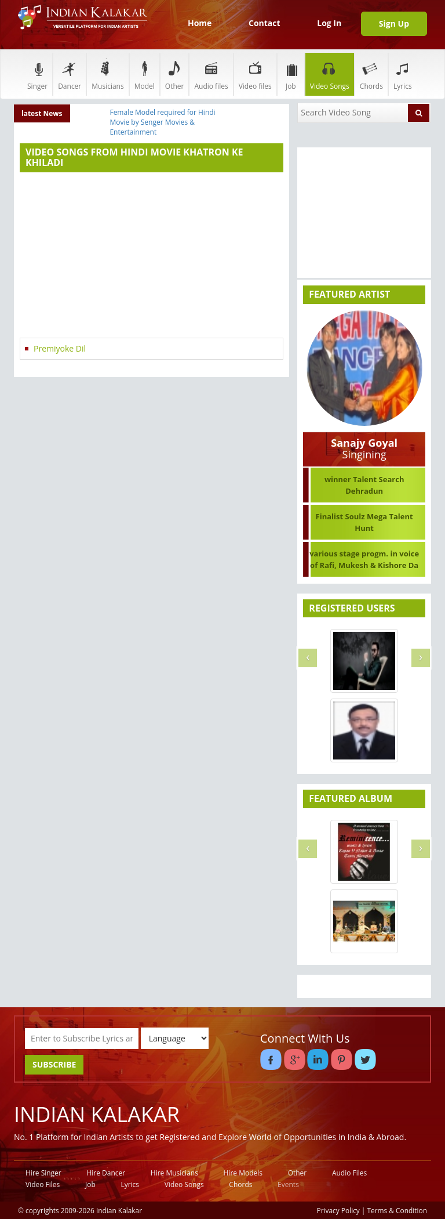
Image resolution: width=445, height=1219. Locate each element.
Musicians (107, 74)
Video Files (42, 1184)
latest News (42, 113)
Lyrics (402, 74)
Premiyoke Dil (60, 348)
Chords (371, 74)
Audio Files (349, 1173)
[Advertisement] (151, 256)
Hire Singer (43, 1173)
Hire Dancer (105, 1173)
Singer (37, 74)
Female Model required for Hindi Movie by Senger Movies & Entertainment (162, 122)
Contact (264, 22)
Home (199, 22)
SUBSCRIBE (54, 1064)
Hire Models (243, 1173)
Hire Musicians (174, 1173)
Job (291, 74)
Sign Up (394, 23)
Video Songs (329, 74)
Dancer (69, 74)
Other (174, 74)
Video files (255, 74)
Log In (329, 22)
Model (144, 74)
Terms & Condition (397, 1210)
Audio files (211, 74)
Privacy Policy (338, 1210)
